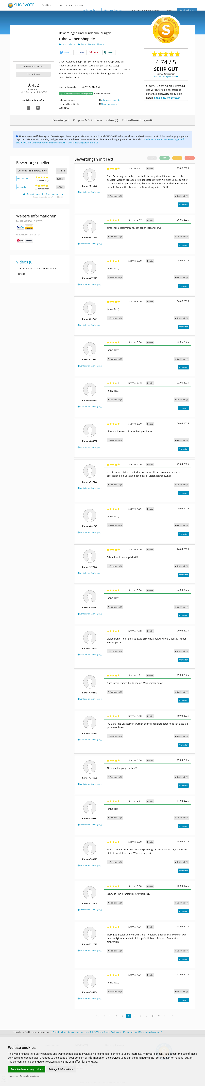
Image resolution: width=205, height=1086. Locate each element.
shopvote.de (22, 178)
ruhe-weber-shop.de (110, 100)
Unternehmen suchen (71, 5)
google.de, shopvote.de (167, 97)
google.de (21, 187)
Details (150, 168)
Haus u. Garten (68, 44)
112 (152, 158)
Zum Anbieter (33, 74)
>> (172, 1015)
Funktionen (48, 5)
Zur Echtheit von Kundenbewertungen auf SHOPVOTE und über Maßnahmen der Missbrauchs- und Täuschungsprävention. (107, 1032)
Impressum (13, 1076)
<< (97, 1015)
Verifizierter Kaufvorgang (90, 192)
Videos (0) (112, 120)
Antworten (183, 204)
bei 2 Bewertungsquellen (166, 76)
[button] (65, 52)
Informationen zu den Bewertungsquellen (43, 194)
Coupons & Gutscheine (87, 120)
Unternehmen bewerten (33, 66)
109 (164, 158)
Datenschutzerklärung (29, 1076)
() (181, 196)
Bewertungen (60, 120)
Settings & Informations (61, 1069)
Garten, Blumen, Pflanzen (91, 44)
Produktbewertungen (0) (137, 120)
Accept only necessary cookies (27, 1069)
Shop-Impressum (109, 104)
